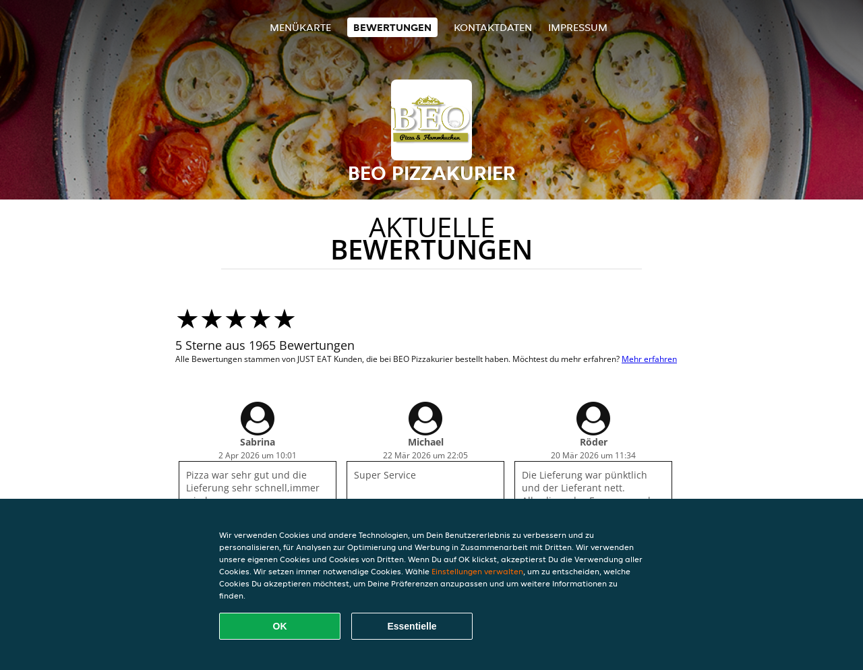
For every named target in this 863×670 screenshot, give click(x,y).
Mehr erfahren (649, 359)
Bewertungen (392, 27)
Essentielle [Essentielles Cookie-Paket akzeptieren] (411, 626)
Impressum (577, 27)
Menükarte (300, 27)
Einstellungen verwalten (477, 571)
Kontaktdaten (493, 27)
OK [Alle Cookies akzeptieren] (280, 626)
